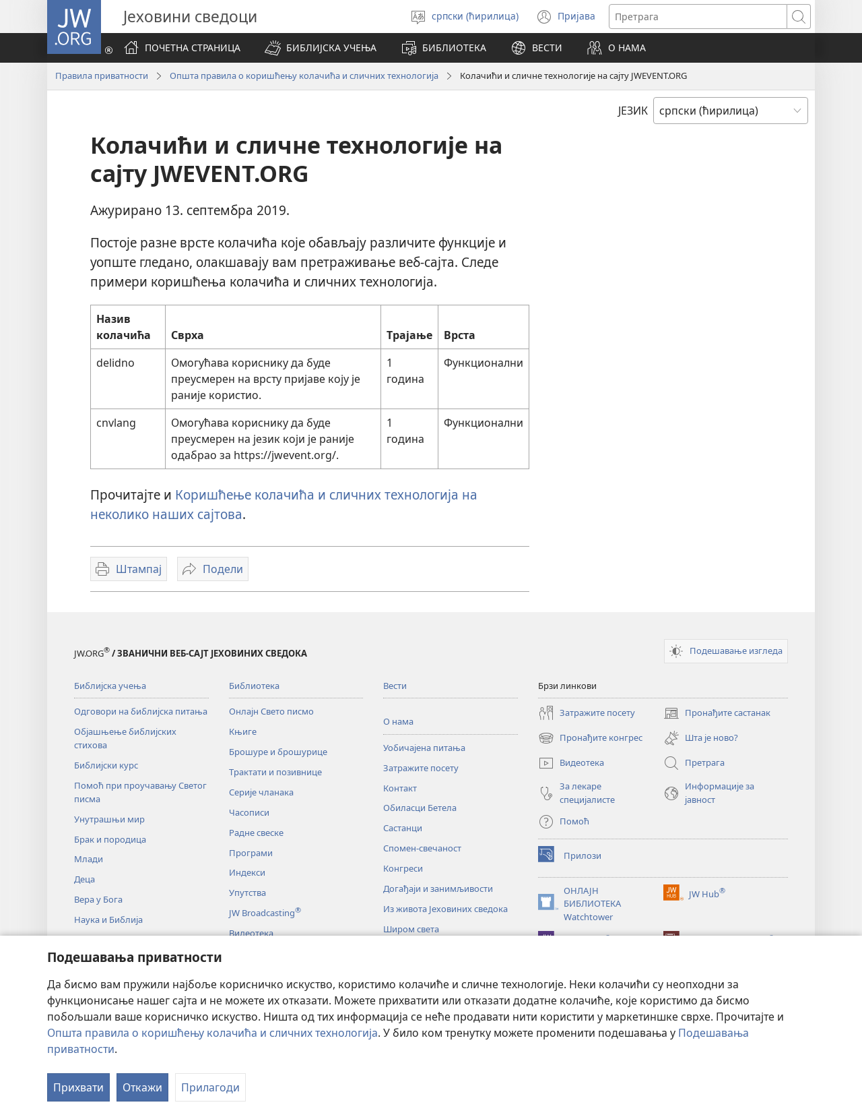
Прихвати (78, 1087)
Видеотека (251, 933)
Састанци (402, 828)
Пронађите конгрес (590, 738)
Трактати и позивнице (275, 772)
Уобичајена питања (424, 748)
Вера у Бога (98, 899)
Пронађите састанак (716, 713)
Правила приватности (101, 75)
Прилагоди (210, 1087)
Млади (88, 859)
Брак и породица (110, 839)
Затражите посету (421, 768)
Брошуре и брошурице (278, 752)
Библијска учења (110, 686)
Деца (84, 879)
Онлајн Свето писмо (271, 711)
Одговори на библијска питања (140, 711)
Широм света (411, 929)
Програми (251, 853)
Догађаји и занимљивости (438, 888)
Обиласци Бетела (420, 808)
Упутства (247, 892)
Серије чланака (261, 792)
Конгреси (403, 868)
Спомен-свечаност (422, 848)
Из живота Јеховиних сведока (445, 909)
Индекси (247, 872)
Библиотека (254, 686)
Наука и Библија (108, 919)
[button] (320, 48)
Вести (395, 686)
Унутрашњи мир (109, 819)
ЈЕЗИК (633, 110)
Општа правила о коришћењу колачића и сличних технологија (212, 1032)
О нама (398, 721)
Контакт (400, 788)
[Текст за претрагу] (698, 16)
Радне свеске (256, 832)
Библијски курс (106, 765)
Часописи (249, 812)
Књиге (243, 731)
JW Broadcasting (265, 913)
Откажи (142, 1087)
